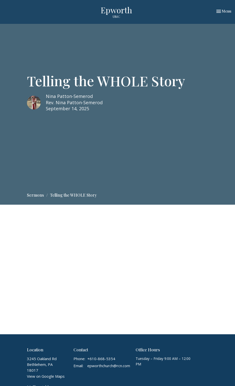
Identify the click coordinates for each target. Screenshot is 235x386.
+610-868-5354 (101, 358)
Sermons (35, 195)
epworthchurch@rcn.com (108, 365)
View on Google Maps (46, 376)
